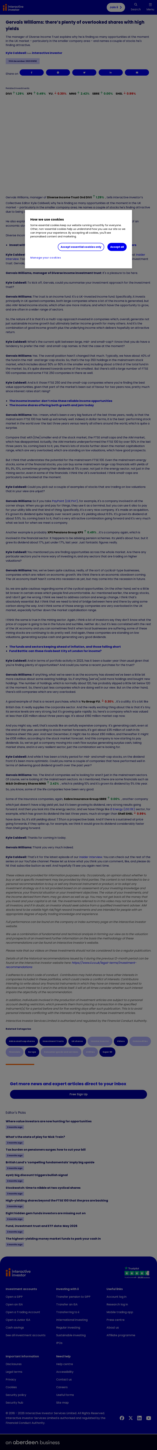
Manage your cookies (45, 257)
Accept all (117, 247)
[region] (78, 239)
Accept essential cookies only (81, 247)
